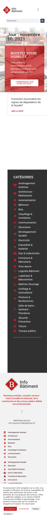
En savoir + (8, 514)
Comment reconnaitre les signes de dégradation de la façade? (26, 102)
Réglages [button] (35, 509)
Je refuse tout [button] (24, 509)
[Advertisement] (23, 142)
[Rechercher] (42, 21)
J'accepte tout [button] (10, 509)
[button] (38, 9)
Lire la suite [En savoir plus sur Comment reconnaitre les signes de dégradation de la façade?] (17, 111)
